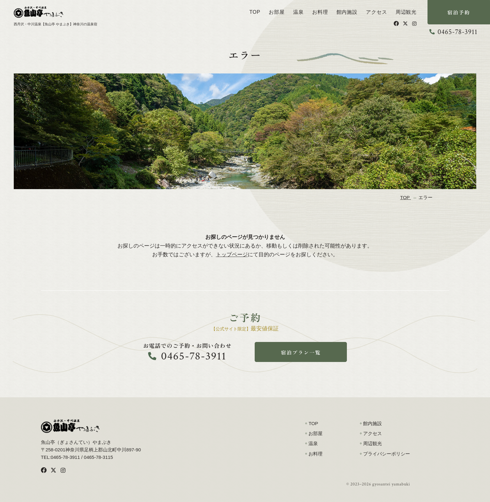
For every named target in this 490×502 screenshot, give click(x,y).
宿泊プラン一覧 (301, 352)
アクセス (376, 12)
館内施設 (347, 12)
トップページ (232, 255)
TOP (254, 12)
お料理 (320, 12)
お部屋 (276, 12)
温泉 (298, 12)
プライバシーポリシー (386, 453)
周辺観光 (406, 12)
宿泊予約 (459, 12)
